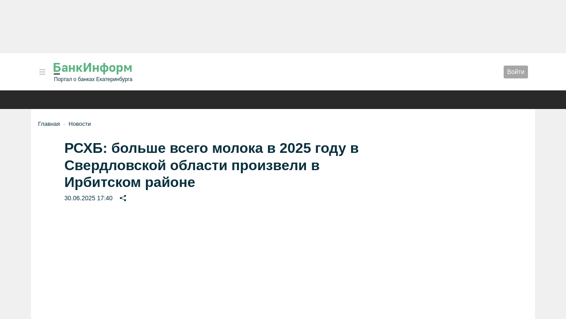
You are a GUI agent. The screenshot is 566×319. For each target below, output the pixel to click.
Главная (49, 124)
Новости (80, 124)
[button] (42, 72)
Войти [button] (515, 71)
